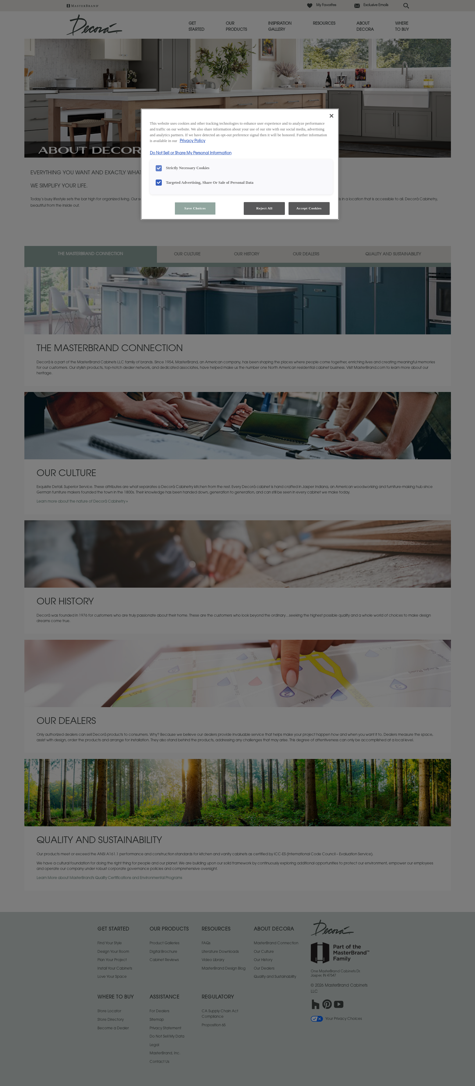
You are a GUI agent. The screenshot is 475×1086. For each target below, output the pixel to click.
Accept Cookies (309, 208)
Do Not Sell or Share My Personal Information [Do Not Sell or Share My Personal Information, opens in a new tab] (191, 153)
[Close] (331, 116)
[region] (240, 164)
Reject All (264, 208)
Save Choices (195, 208)
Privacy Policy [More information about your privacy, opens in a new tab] (192, 141)
